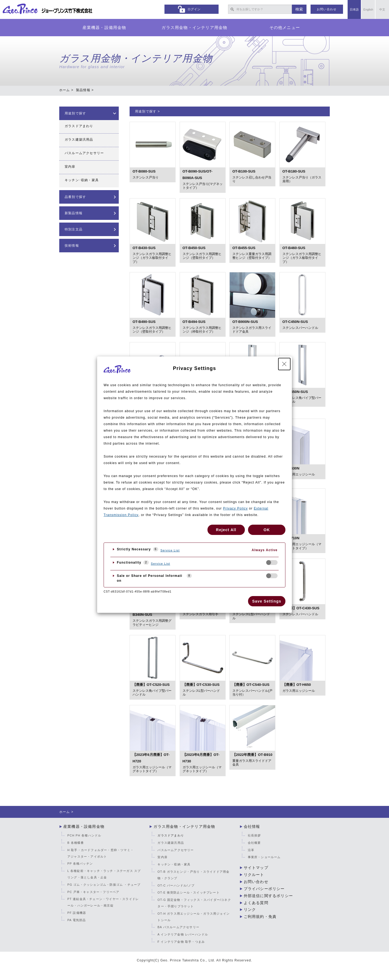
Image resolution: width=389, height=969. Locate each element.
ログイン (193, 9)
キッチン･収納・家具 (82, 180)
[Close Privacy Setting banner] (284, 364)
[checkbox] (272, 562)
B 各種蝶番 (75, 842)
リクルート (254, 874)
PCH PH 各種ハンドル (84, 835)
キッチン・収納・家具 (173, 864)
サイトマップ (256, 867)
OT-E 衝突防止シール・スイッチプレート (188, 892)
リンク (250, 909)
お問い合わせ (327, 9)
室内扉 (70, 166)
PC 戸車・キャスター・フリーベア (93, 892)
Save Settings (266, 601)
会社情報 (252, 826)
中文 (382, 9)
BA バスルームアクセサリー (178, 927)
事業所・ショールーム (264, 857)
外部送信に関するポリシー (268, 896)
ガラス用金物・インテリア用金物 (194, 27)
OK (266, 530)
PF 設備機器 (76, 912)
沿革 (251, 850)
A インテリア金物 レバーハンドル (182, 934)
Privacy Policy (235, 508)
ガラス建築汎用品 (79, 139)
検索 (299, 9)
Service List (170, 550)
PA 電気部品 (76, 920)
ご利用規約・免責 (260, 916)
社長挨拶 (254, 835)
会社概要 (254, 842)
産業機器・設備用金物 (104, 27)
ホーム (64, 90)
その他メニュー (284, 27)
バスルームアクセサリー (84, 153)
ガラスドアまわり (79, 126)
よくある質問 (256, 903)
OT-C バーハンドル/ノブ (175, 885)
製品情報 (83, 90)
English (368, 9)
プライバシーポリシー (264, 889)
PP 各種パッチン (80, 863)
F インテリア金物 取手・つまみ (181, 941)
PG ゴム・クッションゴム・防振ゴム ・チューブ (103, 884)
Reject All (226, 530)
